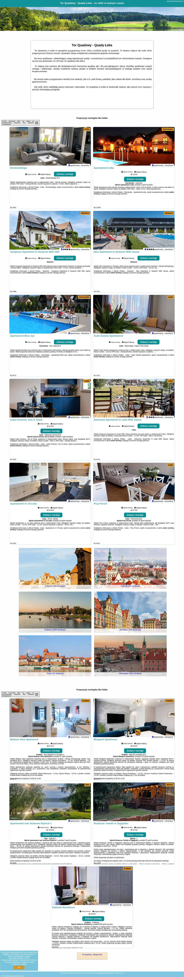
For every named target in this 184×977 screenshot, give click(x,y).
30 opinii (62, 523)
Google (6, 954)
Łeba (87, 129)
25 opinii (141, 523)
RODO (24, 964)
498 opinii (102, 927)
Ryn (87, 785)
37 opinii (63, 759)
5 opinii (143, 187)
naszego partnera (30, 191)
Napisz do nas (119, 973)
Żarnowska (168, 129)
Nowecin (85, 213)
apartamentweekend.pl (175, 1)
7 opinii (63, 439)
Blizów (170, 785)
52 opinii (148, 843)
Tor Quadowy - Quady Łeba (92, 955)
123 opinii (144, 759)
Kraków (85, 701)
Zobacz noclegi (65, 176)
